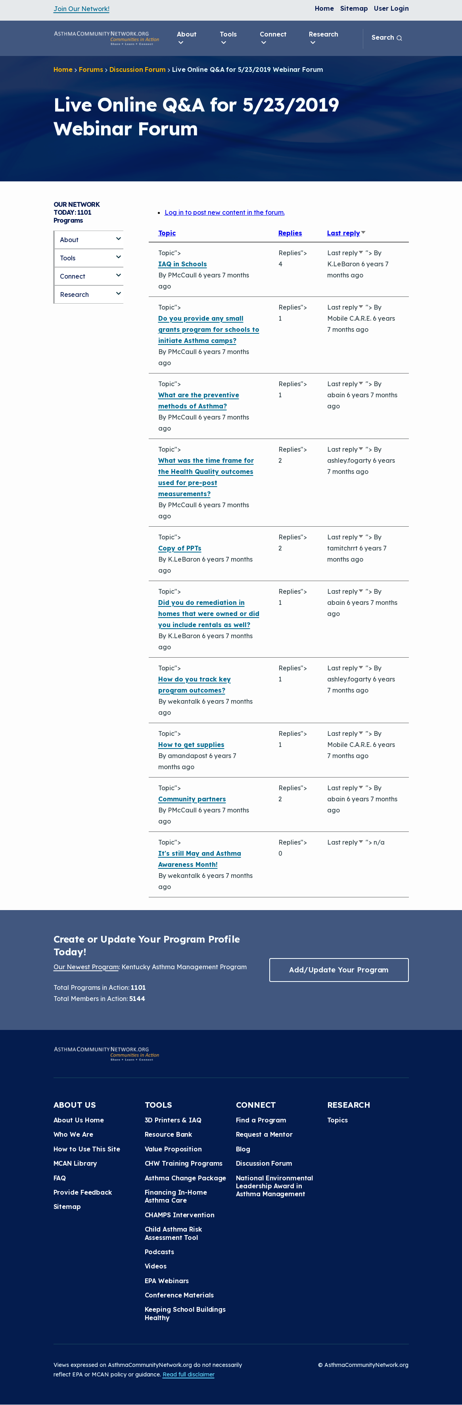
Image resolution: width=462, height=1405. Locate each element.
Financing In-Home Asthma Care (176, 1196)
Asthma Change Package (185, 1178)
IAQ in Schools (182, 264)
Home (324, 8)
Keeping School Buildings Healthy (185, 1313)
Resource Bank (169, 1134)
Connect (273, 38)
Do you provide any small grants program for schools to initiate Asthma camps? (208, 329)
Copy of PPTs (179, 548)
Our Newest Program (86, 967)
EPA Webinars (167, 1281)
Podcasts (159, 1252)
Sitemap (354, 8)
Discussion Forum (137, 69)
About (187, 38)
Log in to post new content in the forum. (225, 212)
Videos (156, 1266)
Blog (243, 1149)
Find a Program (261, 1120)
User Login (391, 8)
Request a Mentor (264, 1134)
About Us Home (79, 1120)
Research (323, 38)
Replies (290, 233)
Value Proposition (173, 1149)
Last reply (346, 233)
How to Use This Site (87, 1149)
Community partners (192, 799)
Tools (228, 38)
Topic (167, 233)
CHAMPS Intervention (180, 1215)
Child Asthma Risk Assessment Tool (173, 1233)
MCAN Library (76, 1163)
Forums (91, 69)
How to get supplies (191, 745)
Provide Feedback (83, 1192)
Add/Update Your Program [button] (339, 969)
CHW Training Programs (184, 1163)
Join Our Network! (81, 9)
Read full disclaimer (189, 1374)
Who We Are (73, 1134)
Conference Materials (179, 1295)
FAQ (60, 1178)
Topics (337, 1120)
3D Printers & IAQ (173, 1120)
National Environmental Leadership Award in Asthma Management (274, 1186)
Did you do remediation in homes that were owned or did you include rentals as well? (208, 614)
